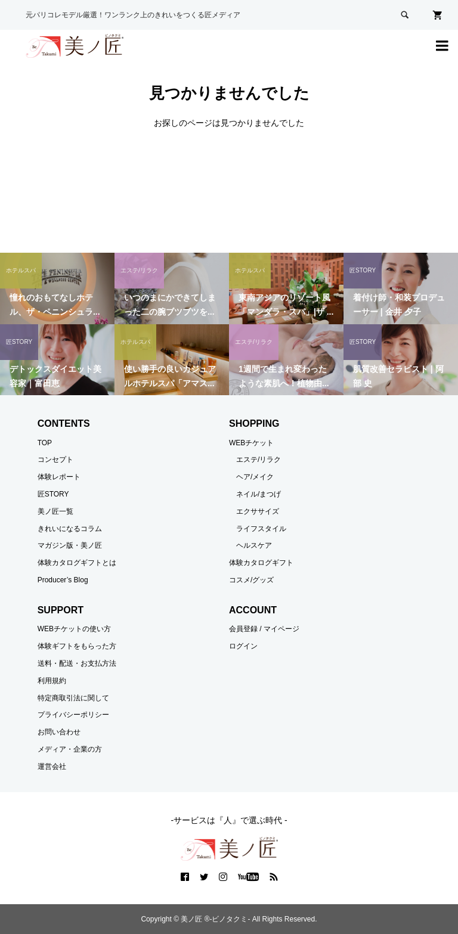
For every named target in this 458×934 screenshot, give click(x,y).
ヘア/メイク (255, 477)
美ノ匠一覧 (55, 511)
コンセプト (55, 459)
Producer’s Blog (63, 580)
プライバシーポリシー (73, 714)
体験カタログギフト (261, 562)
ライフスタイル (261, 529)
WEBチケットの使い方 (74, 629)
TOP (45, 443)
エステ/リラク (258, 459)
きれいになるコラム (70, 529)
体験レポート (59, 477)
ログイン (243, 646)
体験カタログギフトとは (77, 562)
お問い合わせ (59, 732)
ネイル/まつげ (258, 494)
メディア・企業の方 (70, 749)
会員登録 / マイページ (264, 629)
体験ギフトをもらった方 (77, 646)
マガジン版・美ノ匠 (70, 545)
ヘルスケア (254, 545)
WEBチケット (251, 443)
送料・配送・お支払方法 (77, 663)
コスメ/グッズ (251, 580)
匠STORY (53, 494)
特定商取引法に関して (73, 698)
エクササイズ (257, 511)
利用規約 (52, 681)
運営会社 (52, 766)
